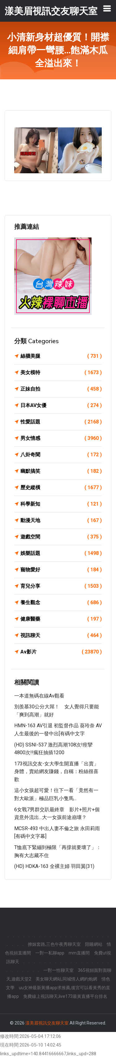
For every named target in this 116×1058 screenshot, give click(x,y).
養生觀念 (61, 602)
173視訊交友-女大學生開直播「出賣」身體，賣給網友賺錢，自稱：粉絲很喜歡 (56, 771)
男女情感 (61, 438)
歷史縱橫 (61, 487)
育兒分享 (61, 586)
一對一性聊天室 (58, 970)
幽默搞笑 (61, 471)
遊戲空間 (61, 537)
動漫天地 (61, 520)
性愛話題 (61, 422)
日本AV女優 (61, 405)
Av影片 (61, 652)
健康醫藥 (61, 619)
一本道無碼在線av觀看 (39, 696)
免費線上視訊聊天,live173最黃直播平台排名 (65, 996)
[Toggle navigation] (107, 8)
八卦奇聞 (61, 454)
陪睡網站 (93, 944)
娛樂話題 (61, 553)
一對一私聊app (49, 952)
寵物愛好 (61, 569)
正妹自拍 (61, 389)
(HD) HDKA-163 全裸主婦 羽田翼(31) (54, 866)
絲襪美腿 (61, 356)
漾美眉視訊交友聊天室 (47, 1022)
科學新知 (61, 504)
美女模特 (61, 372)
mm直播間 (79, 952)
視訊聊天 (61, 635)
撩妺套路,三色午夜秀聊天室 (54, 944)
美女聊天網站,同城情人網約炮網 (66, 978)
